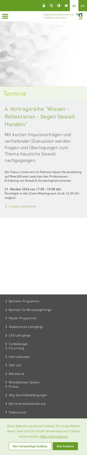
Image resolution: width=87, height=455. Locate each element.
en (83, 5)
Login (44, 5)
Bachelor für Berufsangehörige (30, 310)
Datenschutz (17, 412)
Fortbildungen (18, 344)
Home (66, 5)
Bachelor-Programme (24, 301)
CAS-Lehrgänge (19, 335)
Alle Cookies (65, 446)
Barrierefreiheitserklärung (27, 404)
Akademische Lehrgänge (26, 327)
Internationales (19, 357)
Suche (51, 5)
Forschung (16, 348)
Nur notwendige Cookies (30, 446)
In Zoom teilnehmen (22, 206)
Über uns (15, 365)
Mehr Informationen (54, 436)
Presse (14, 386)
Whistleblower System (24, 382)
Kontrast (58, 5)
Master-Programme (22, 318)
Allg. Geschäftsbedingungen (28, 395)
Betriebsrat (16, 374)
